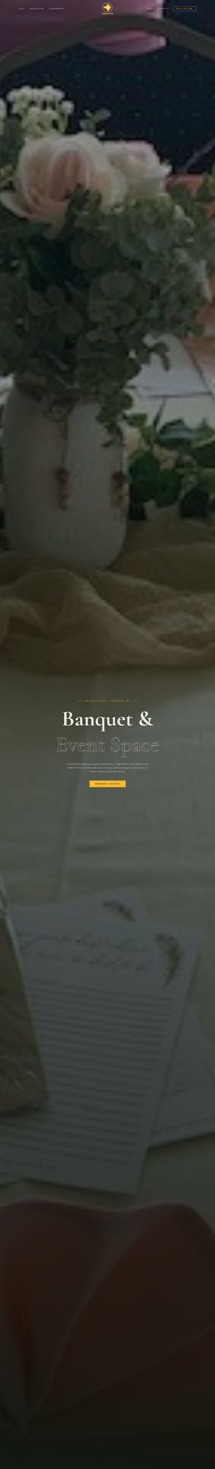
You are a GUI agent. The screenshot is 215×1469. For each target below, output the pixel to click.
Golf (22, 9)
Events (163, 8)
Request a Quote (107, 785)
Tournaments (56, 9)
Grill (150, 9)
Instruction (37, 9)
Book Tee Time (184, 9)
